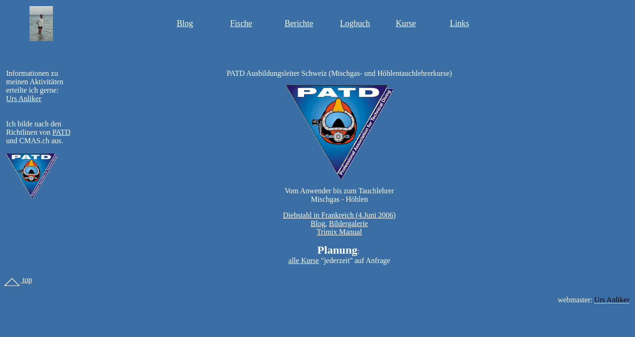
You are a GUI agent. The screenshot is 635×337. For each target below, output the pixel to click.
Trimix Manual (339, 232)
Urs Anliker (23, 99)
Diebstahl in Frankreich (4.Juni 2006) (339, 215)
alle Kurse (303, 260)
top (18, 280)
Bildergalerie (348, 223)
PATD (61, 132)
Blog (185, 23)
